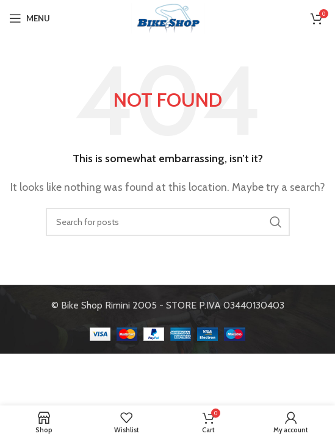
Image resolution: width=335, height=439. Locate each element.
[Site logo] (168, 17)
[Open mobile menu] (29, 18)
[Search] (168, 222)
